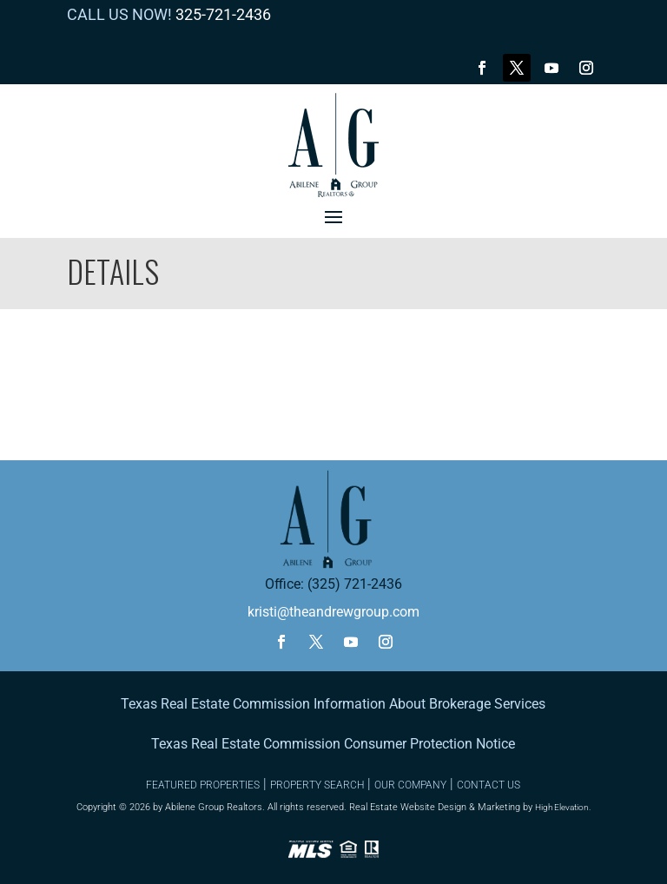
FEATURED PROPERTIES (203, 785)
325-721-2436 (223, 14)
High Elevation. (563, 807)
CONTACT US (488, 785)
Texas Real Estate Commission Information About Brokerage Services (333, 704)
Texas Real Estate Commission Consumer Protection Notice (333, 744)
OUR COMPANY (410, 785)
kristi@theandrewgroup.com (333, 612)
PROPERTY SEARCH (317, 785)
